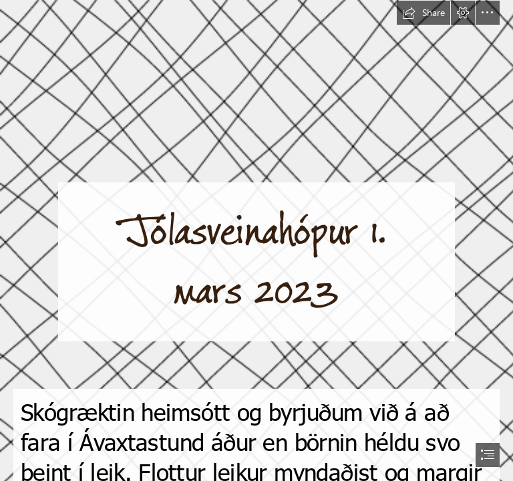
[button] (423, 13)
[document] (256, 240)
